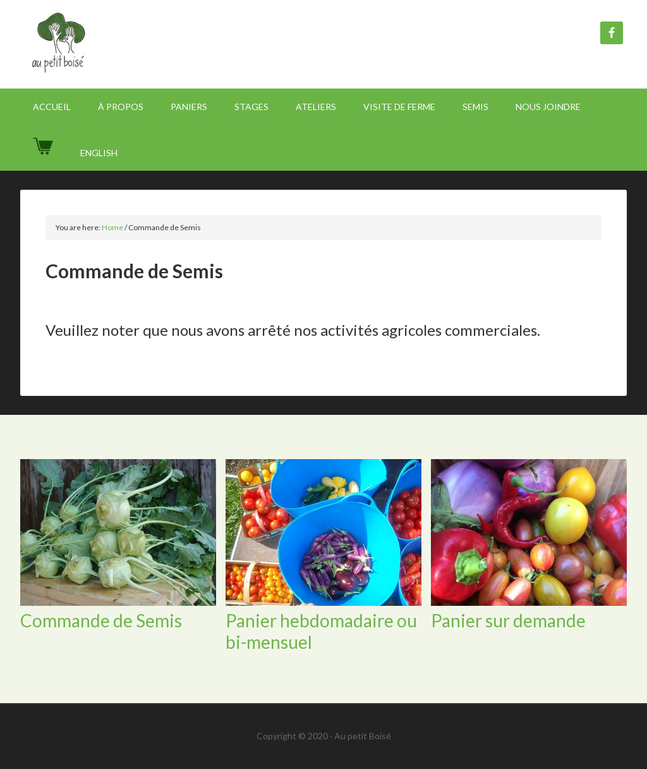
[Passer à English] (99, 153)
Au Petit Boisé (127, 44)
